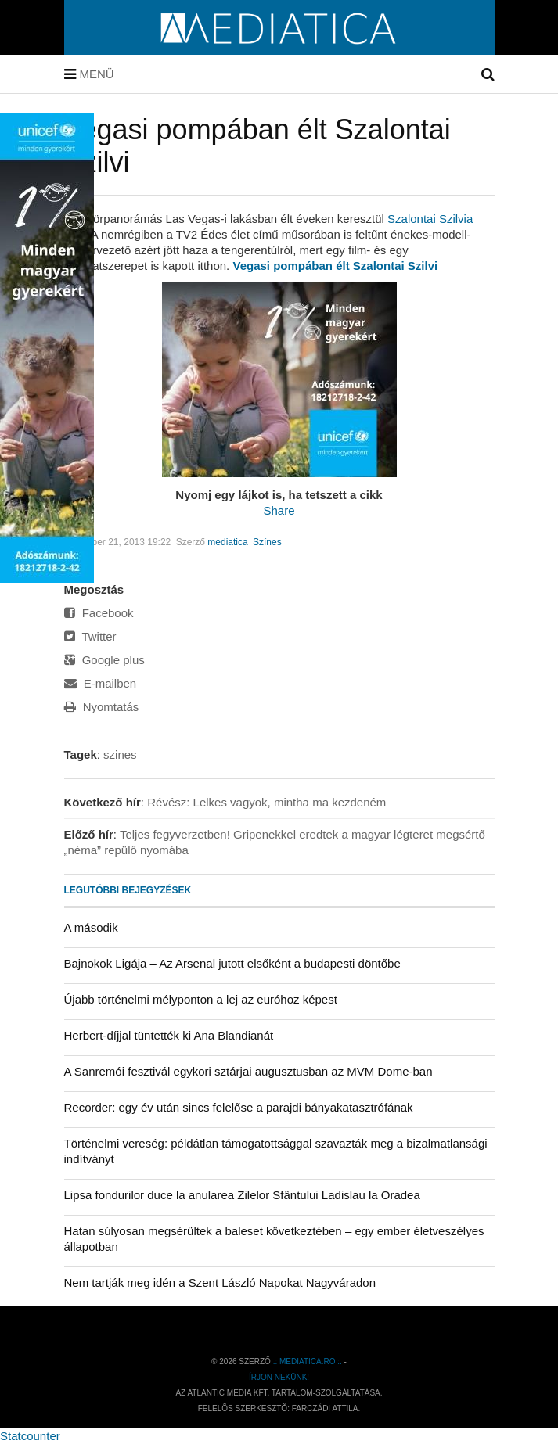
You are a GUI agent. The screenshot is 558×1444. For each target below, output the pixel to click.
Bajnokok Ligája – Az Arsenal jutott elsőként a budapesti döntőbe (232, 963)
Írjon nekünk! (279, 1377)
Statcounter (30, 1435)
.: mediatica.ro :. (307, 1361)
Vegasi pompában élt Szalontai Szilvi (334, 265)
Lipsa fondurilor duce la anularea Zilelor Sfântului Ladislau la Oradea (242, 1195)
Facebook (99, 613)
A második (91, 927)
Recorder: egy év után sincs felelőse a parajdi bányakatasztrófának (238, 1107)
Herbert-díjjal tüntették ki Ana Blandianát (169, 1035)
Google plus (104, 659)
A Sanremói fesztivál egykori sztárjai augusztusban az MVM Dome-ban (248, 1071)
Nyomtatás (101, 706)
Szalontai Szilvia (430, 218)
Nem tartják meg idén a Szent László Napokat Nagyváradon (220, 1282)
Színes (267, 542)
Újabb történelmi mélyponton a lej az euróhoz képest (200, 999)
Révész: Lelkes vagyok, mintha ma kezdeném (266, 802)
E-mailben (100, 683)
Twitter (90, 636)
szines (120, 754)
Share (278, 510)
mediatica (227, 542)
